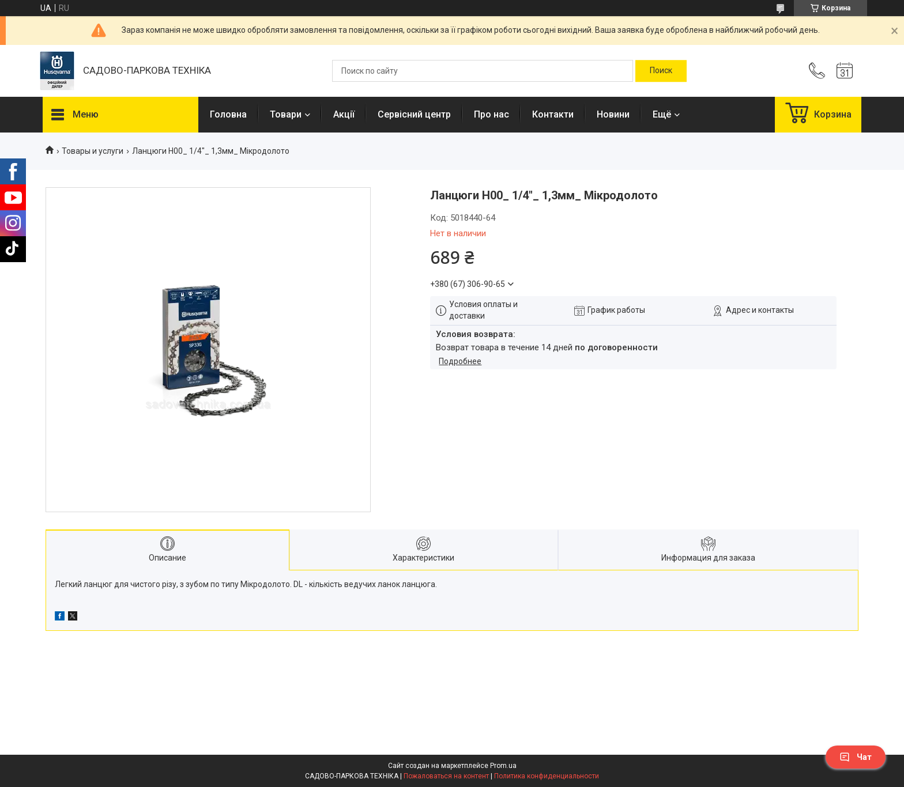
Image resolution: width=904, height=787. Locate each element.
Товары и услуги (92, 151)
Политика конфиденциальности (546, 776)
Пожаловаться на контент (446, 776)
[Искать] (661, 71)
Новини (613, 114)
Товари (286, 114)
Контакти (553, 114)
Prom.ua (503, 766)
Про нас (491, 114)
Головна (228, 114)
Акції (344, 114)
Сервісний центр (414, 114)
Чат (855, 757)
